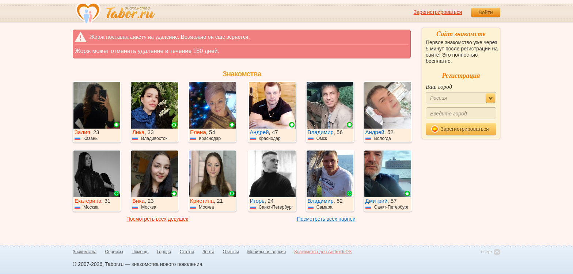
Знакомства (84, 251)
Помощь (140, 251)
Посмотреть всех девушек (157, 219)
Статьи (187, 251)
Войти (485, 12)
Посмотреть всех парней (326, 219)
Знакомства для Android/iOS (323, 251)
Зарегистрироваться (438, 12)
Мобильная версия (266, 251)
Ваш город (439, 87)
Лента (208, 251)
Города (164, 251)
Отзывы (231, 251)
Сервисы (114, 251)
